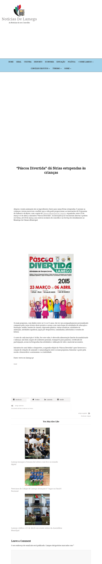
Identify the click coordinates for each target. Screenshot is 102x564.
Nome (14, 482)
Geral (18, 62)
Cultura (27, 62)
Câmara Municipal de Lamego (54, 186)
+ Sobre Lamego (85, 62)
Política (72, 62)
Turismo (56, 69)
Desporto (38, 62)
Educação (61, 62)
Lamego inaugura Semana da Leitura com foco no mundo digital (23, 430)
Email (14, 495)
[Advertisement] (66, 41)
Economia (49, 62)
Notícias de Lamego (19, 18)
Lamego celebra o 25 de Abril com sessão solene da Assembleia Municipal (76, 430)
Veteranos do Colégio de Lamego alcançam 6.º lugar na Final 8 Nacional (50, 417)
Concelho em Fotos (39, 69)
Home (10, 62)
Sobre (67, 69)
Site (12, 508)
